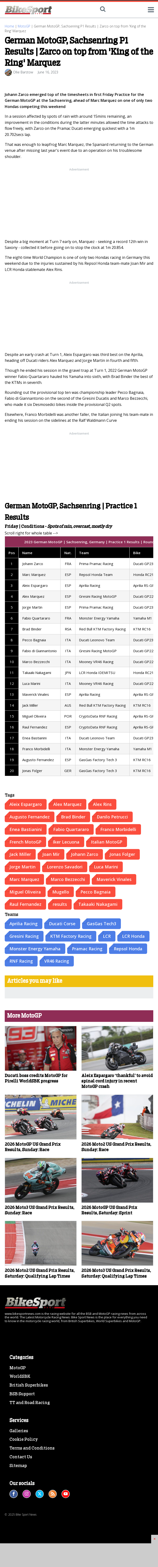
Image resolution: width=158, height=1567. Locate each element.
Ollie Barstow (23, 72)
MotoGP (24, 26)
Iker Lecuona (66, 842)
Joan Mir (51, 854)
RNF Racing (21, 961)
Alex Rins (102, 804)
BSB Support (22, 1394)
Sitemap (18, 1466)
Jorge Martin (22, 867)
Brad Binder (73, 817)
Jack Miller (20, 854)
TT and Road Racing (29, 1403)
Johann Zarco (84, 854)
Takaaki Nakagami (98, 904)
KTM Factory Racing (71, 936)
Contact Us (20, 1457)
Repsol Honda (128, 949)
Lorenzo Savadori (65, 867)
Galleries (18, 1431)
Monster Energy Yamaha (35, 949)
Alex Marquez (67, 804)
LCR (107, 936)
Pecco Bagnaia (95, 892)
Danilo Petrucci (112, 817)
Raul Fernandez (25, 904)
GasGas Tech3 (101, 923)
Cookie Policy (23, 1439)
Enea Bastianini (25, 829)
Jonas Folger (122, 854)
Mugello (60, 892)
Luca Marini (106, 867)
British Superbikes (28, 1385)
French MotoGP (25, 842)
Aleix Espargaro (25, 804)
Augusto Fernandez (29, 817)
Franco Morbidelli (118, 829)
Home (9, 26)
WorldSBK (20, 1376)
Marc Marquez (24, 879)
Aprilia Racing (23, 923)
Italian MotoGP (106, 842)
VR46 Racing (56, 961)
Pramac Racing (87, 949)
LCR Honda (133, 936)
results (60, 904)
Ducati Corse (62, 923)
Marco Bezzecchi (68, 879)
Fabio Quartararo (71, 829)
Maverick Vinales (114, 879)
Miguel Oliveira (25, 892)
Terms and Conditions (32, 1448)
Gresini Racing (24, 936)
